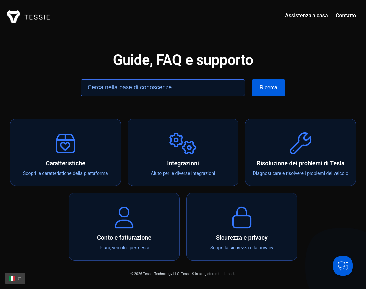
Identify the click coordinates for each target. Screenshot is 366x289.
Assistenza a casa (306, 15)
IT (15, 278)
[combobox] (15, 278)
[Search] (268, 87)
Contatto (346, 15)
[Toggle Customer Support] (343, 266)
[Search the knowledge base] (163, 87)
